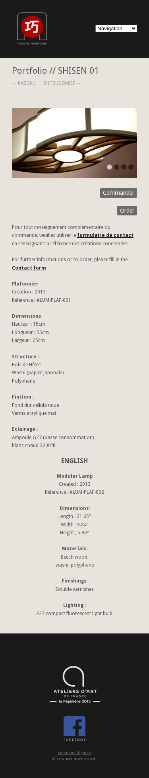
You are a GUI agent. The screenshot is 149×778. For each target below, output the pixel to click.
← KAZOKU (24, 83)
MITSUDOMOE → (62, 83)
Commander (118, 193)
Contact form (29, 268)
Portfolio (29, 70)
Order (127, 210)
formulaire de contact (105, 235)
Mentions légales (74, 753)
